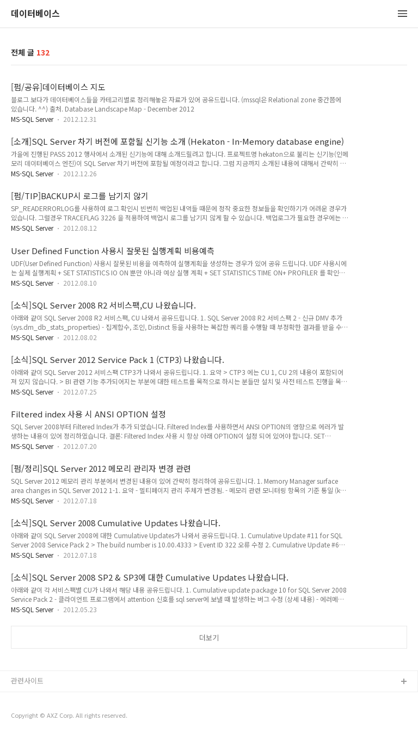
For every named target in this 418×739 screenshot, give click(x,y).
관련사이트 (27, 680)
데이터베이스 (35, 14)
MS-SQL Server (32, 119)
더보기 (209, 637)
